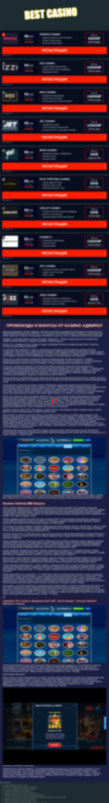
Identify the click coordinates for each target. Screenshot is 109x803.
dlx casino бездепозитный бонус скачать (20, 789)
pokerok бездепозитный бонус (16, 785)
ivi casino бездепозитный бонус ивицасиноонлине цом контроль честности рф (35, 797)
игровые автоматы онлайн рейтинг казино (20, 801)
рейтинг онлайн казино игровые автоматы (20, 787)
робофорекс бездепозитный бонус (18, 791)
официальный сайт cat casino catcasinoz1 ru (21, 793)
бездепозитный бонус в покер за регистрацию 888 (24, 795)
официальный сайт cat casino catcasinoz (20, 799)
